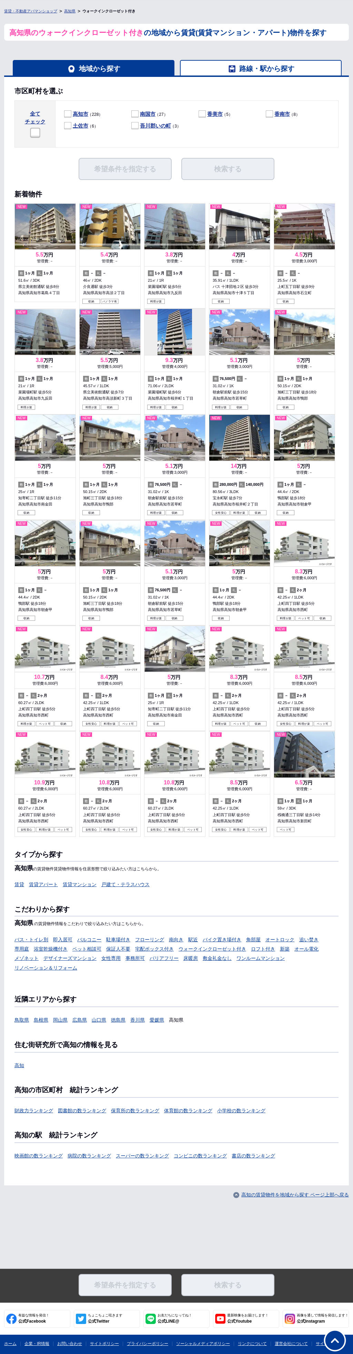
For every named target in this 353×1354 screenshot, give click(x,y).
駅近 (193, 939)
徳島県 (118, 1020)
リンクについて (252, 1343)
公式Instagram (323, 1318)
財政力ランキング (33, 1110)
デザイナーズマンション (70, 958)
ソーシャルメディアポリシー (203, 1343)
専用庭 (21, 949)
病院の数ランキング (89, 1156)
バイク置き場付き (222, 939)
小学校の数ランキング (241, 1110)
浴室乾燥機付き (51, 949)
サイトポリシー (104, 1343)
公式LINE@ (175, 1318)
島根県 (41, 1020)
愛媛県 (157, 1020)
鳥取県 (21, 1020)
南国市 (147, 114)
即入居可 (62, 939)
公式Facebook (33, 1318)
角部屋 (253, 939)
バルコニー (89, 939)
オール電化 (306, 949)
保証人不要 (118, 949)
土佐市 (80, 126)
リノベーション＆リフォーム (45, 968)
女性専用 (111, 958)
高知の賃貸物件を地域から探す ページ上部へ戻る (295, 1194)
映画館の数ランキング (38, 1156)
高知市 (80, 114)
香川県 (137, 1020)
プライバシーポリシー (147, 1343)
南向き (176, 939)
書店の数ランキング (253, 1156)
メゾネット (26, 958)
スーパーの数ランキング (142, 1156)
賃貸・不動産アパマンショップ (30, 11)
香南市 (282, 114)
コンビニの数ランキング (200, 1156)
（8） (283, 114)
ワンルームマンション (260, 958)
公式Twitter (105, 1318)
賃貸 (19, 884)
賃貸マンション (80, 884)
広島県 (79, 1020)
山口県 (99, 1020)
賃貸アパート (43, 884)
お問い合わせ (69, 1343)
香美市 (215, 114)
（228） (83, 114)
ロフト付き (263, 949)
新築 (285, 949)
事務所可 (135, 958)
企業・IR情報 (36, 1343)
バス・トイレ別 (31, 939)
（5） (216, 114)
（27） (149, 114)
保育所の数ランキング (135, 1110)
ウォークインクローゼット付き (212, 949)
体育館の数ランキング (188, 1110)
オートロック (279, 939)
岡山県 (60, 1020)
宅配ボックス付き (154, 949)
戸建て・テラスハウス (125, 884)
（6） (81, 126)
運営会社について (291, 1343)
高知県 (69, 11)
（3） (156, 126)
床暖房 (190, 958)
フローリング (149, 939)
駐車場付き (118, 939)
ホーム (10, 1343)
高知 (19, 1065)
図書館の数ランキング (82, 1110)
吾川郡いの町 (155, 126)
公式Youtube (248, 1318)
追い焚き (309, 939)
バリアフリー (164, 958)
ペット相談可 (86, 949)
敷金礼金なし (217, 958)
